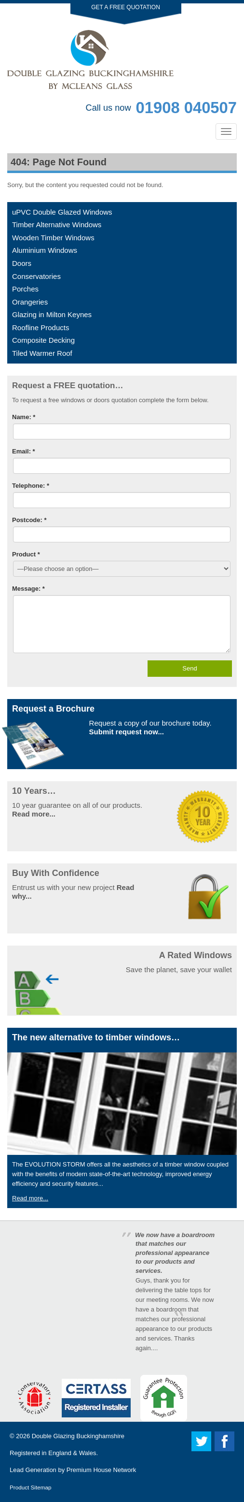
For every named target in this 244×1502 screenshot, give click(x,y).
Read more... (33, 814)
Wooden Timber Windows (53, 237)
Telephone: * (30, 485)
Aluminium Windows (44, 250)
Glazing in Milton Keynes (52, 314)
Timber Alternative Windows (56, 224)
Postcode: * (29, 520)
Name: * (23, 417)
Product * (26, 554)
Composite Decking (43, 340)
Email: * (23, 451)
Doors (21, 263)
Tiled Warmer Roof (42, 353)
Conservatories (36, 276)
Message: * (28, 588)
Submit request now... (126, 732)
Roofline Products (40, 327)
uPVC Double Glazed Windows (62, 212)
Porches (25, 289)
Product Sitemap (30, 1487)
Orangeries (30, 302)
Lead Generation (33, 1469)
